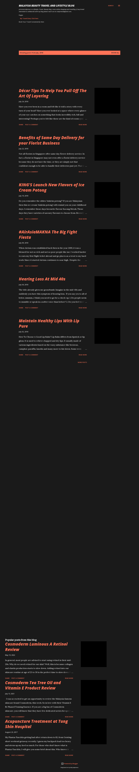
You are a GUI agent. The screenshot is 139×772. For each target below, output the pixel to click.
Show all (115, 53)
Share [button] (21, 125)
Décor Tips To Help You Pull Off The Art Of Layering (53, 93)
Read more (83, 125)
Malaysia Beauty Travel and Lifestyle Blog (46, 5)
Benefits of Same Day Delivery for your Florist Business (51, 140)
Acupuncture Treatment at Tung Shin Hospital (36, 723)
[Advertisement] (65, 74)
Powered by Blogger (69, 764)
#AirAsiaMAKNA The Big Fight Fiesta (48, 234)
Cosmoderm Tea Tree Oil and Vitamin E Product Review (33, 685)
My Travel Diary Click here (29, 18)
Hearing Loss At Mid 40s (42, 279)
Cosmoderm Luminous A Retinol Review (36, 646)
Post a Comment (31, 125)
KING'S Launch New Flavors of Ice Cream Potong (51, 187)
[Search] (110, 5)
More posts (82, 362)
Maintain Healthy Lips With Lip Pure (49, 323)
